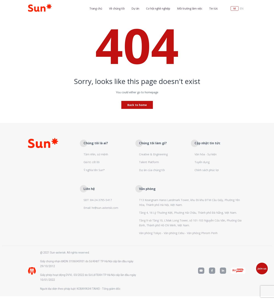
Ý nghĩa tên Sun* (94, 170)
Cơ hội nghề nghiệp (158, 8)
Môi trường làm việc (189, 8)
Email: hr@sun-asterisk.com (101, 208)
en (241, 8)
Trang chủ (95, 8)
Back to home (137, 105)
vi (234, 8)
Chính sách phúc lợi (207, 170)
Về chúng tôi (117, 8)
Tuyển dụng (202, 162)
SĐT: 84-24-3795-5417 (98, 200)
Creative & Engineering (153, 154)
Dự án (135, 8)
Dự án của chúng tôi (152, 170)
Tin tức (213, 8)
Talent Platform (149, 162)
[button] (262, 268)
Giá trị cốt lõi (92, 162)
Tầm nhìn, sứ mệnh (96, 154)
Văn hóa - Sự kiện (206, 154)
